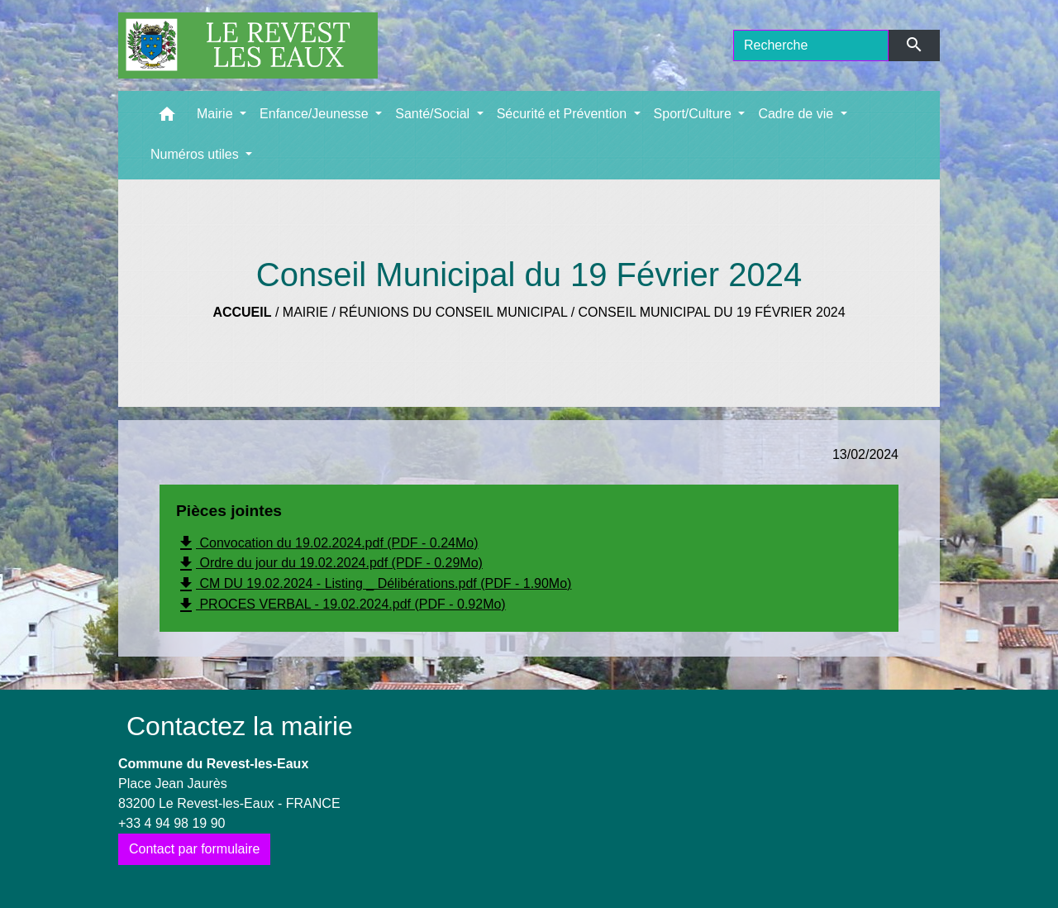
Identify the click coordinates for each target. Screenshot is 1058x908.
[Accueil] (248, 45)
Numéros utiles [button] (196, 154)
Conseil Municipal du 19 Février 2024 (712, 312)
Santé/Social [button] (434, 114)
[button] (167, 118)
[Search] (811, 45)
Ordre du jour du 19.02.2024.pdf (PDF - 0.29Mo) (329, 564)
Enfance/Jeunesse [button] (316, 114)
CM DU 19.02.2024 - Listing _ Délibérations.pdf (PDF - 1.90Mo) (373, 585)
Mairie (305, 312)
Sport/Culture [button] (695, 114)
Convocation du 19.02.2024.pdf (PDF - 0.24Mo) (327, 543)
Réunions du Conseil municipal (453, 312)
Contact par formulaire (194, 849)
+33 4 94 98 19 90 (171, 823)
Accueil (241, 312)
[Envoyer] (915, 45)
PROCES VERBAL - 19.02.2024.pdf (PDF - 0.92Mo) (341, 605)
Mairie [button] (216, 114)
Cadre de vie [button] (797, 114)
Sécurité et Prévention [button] (564, 114)
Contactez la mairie (239, 726)
